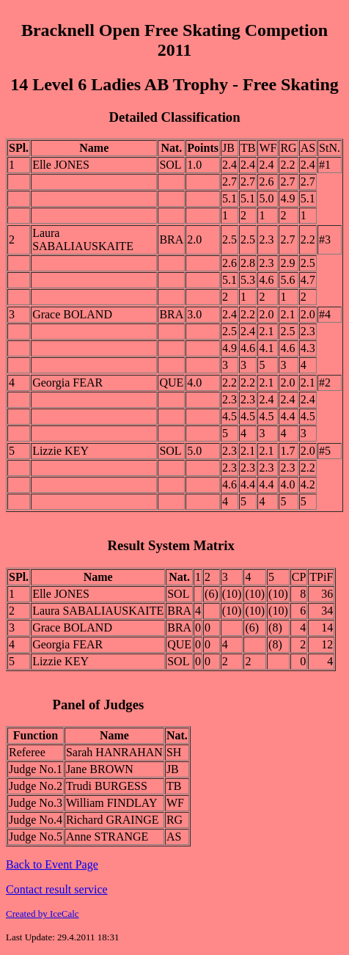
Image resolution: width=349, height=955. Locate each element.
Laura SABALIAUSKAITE (82, 239)
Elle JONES (60, 164)
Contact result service (57, 889)
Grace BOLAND (72, 314)
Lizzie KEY (60, 450)
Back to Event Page (52, 864)
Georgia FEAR (67, 382)
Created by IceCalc (42, 913)
